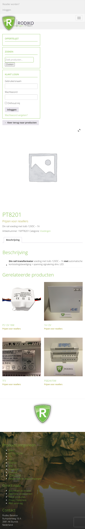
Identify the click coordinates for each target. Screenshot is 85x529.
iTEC (11, 456)
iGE (10, 459)
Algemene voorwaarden (20, 493)
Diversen (13, 472)
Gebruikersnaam (13, 81)
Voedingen (45, 231)
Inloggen (7, 9)
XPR (10, 466)
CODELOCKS (15, 475)
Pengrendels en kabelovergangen (25, 478)
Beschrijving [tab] (13, 239)
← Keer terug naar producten (21, 122)
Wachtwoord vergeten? (16, 115)
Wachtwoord (11, 91)
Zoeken (10, 64)
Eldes (11, 450)
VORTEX (13, 462)
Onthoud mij (12, 103)
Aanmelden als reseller (20, 490)
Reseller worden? (11, 4)
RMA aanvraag (16, 503)
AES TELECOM (16, 453)
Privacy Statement (17, 500)
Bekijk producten (17, 496)
